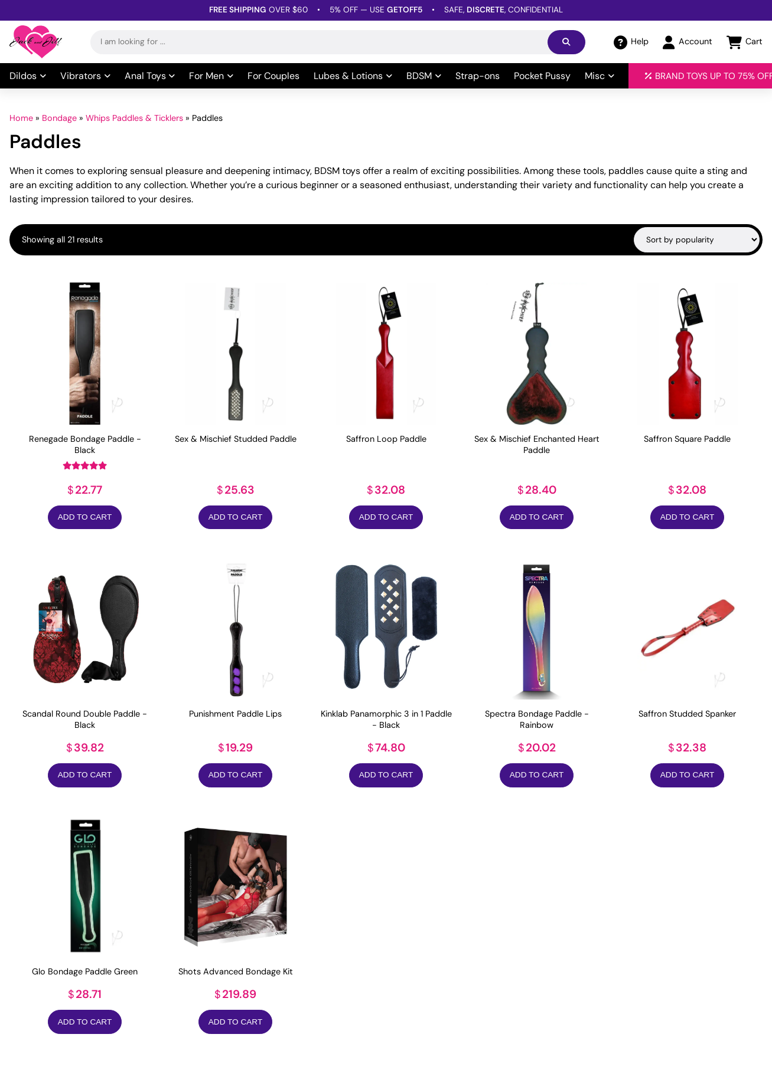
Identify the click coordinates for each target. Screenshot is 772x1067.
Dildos (27, 76)
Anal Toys (150, 76)
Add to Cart (85, 517)
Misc (599, 76)
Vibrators (85, 76)
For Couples (273, 76)
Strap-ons (477, 76)
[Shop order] (697, 239)
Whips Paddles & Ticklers (134, 118)
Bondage (59, 118)
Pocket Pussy (542, 76)
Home (21, 118)
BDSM (423, 76)
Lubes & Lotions (353, 76)
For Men (211, 76)
